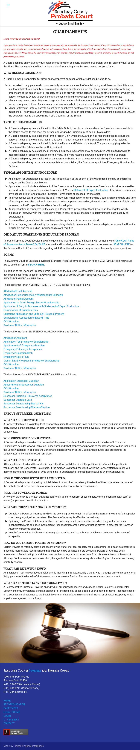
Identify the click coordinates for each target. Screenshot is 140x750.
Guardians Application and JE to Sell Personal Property (33, 313)
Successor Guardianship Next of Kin (23, 403)
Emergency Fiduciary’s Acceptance (22, 349)
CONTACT (9, 723)
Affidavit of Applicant (15, 337)
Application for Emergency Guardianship (25, 341)
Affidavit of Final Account (17, 291)
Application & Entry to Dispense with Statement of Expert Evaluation (41, 306)
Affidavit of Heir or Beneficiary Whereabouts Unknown (33, 294)
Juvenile (35, 670)
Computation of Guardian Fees (20, 310)
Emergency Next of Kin (16, 356)
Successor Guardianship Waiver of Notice (26, 407)
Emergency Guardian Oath (18, 353)
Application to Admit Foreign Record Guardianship (31, 302)
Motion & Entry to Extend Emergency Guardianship (31, 360)
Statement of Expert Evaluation (90, 190)
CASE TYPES (10, 708)
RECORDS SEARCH (14, 704)
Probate (53, 670)
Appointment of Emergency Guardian (24, 345)
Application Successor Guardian (21, 380)
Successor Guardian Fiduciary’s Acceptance (27, 395)
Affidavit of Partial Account (18, 298)
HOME (7, 700)
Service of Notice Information (19, 325)
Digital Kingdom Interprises (29, 745)
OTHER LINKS (11, 719)
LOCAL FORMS (11, 712)
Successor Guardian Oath (17, 399)
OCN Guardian (11, 321)
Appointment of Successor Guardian (23, 384)
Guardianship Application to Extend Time (26, 317)
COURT (7, 715)
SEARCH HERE (121, 244)
